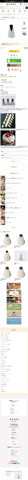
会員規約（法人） (13, 454)
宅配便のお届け (12, 409)
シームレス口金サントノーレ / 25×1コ (6, 82)
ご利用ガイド (12, 450)
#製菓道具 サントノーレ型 (12, 76)
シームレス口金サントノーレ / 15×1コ (6, 81)
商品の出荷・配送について (14, 57)
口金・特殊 (2, 14)
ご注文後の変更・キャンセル (14, 412)
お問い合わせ (12, 413)
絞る (22, 13)
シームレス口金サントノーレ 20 (6, 112)
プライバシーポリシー (13, 455)
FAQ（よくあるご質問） (14, 451)
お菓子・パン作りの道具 (17, 13)
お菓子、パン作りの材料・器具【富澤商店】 (6, 13)
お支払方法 (11, 408)
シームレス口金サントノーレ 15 (6, 111)
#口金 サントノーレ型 (4, 76)
